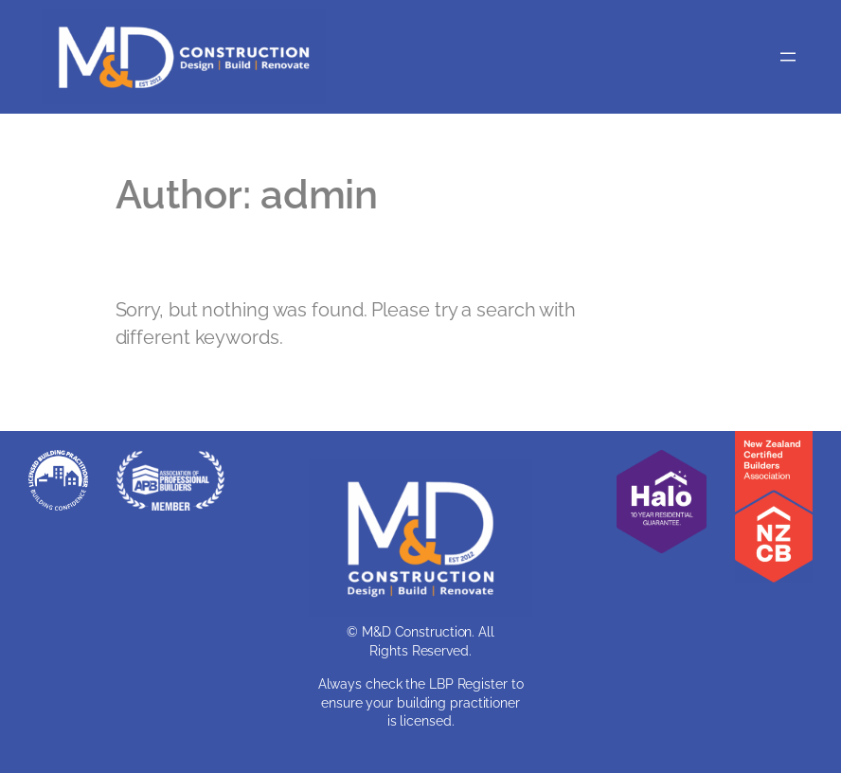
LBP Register (468, 684)
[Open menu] (788, 56)
